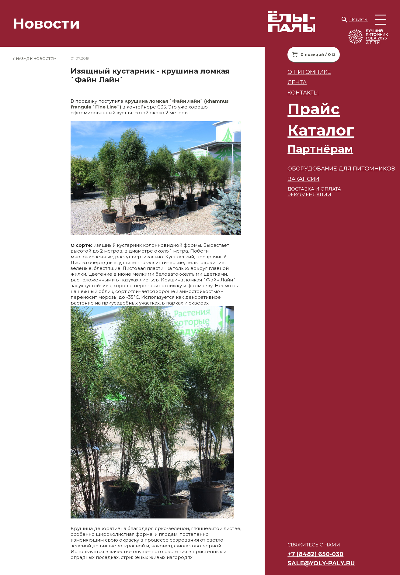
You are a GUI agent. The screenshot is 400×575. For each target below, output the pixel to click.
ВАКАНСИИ (293, 179)
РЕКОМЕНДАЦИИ (299, 195)
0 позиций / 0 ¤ (307, 54)
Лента (286, 82)
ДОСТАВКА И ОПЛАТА (303, 189)
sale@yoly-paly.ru (310, 563)
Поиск (358, 19)
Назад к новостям (36, 58)
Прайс (303, 109)
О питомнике (298, 72)
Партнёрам (310, 148)
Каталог (310, 130)
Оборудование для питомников (330, 168)
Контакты (292, 92)
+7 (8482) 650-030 (305, 554)
